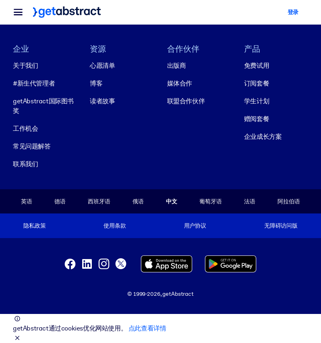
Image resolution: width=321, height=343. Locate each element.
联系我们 (25, 164)
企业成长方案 (263, 136)
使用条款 (115, 225)
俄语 (138, 201)
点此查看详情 (147, 328)
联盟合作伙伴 (186, 101)
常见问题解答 (32, 146)
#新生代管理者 (34, 83)
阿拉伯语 (289, 201)
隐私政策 (34, 225)
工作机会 (25, 128)
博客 (96, 83)
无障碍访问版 (281, 225)
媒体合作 (179, 83)
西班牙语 (99, 201)
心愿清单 (102, 65)
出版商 (176, 65)
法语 (249, 201)
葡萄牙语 (210, 201)
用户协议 (195, 225)
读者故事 (102, 101)
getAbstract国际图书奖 (43, 106)
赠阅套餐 (256, 119)
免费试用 (256, 65)
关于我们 (25, 65)
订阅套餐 (256, 83)
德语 (60, 201)
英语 (26, 201)
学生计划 (256, 101)
